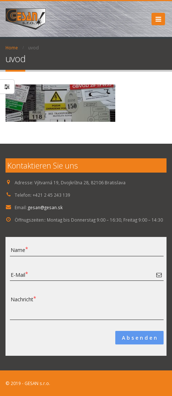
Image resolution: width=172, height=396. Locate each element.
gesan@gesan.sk (45, 207)
